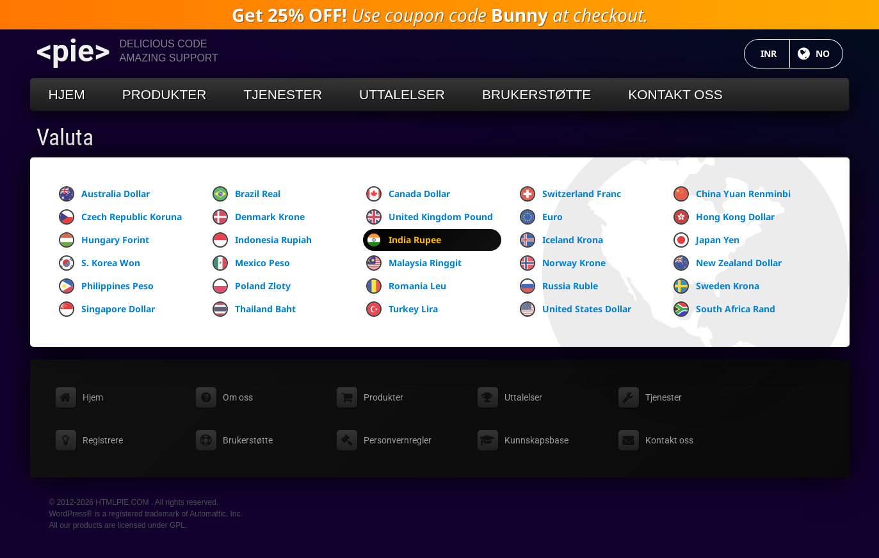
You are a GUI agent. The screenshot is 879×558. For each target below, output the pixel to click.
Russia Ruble (559, 286)
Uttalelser (402, 94)
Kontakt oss (675, 94)
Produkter (164, 94)
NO (829, 53)
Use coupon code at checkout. (440, 15)
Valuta (64, 137)
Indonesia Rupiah (262, 240)
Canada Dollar (408, 194)
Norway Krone (563, 263)
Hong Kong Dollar (724, 217)
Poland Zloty (252, 286)
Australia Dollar (104, 194)
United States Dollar (575, 309)
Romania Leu (406, 286)
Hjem (67, 94)
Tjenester (283, 94)
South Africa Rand (724, 309)
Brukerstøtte (536, 94)
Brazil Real (246, 194)
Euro (541, 217)
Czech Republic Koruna (120, 217)
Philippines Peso (106, 286)
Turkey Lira (402, 309)
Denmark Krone (259, 217)
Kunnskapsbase (536, 440)
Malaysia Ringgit (414, 263)
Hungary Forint (104, 240)
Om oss (238, 397)
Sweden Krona (716, 286)
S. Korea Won (99, 263)
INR (775, 53)
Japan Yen (706, 240)
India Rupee (403, 240)
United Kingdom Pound (429, 217)
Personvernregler (397, 440)
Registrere (103, 440)
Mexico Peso (251, 263)
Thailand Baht (254, 309)
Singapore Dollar (107, 309)
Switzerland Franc (570, 194)
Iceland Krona (561, 240)
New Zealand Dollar (727, 263)
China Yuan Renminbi (732, 194)
